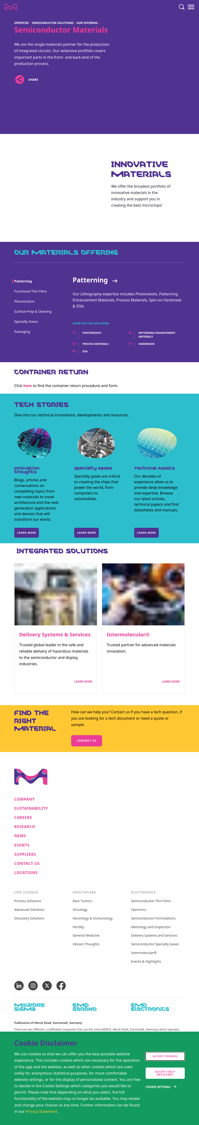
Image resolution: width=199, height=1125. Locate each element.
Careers (23, 817)
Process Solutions (27, 901)
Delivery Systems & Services (55, 634)
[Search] (181, 7)
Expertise (21, 23)
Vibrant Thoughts (86, 944)
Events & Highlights (146, 962)
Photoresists (91, 332)
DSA (85, 351)
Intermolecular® (128, 634)
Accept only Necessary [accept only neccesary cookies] (165, 1073)
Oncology (80, 910)
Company (24, 799)
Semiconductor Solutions (53, 23)
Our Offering (87, 23)
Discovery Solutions (29, 918)
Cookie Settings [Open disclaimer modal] (158, 1087)
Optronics (138, 910)
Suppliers (25, 854)
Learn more (26, 532)
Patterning (90, 280)
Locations (26, 872)
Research (24, 827)
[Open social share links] (19, 79)
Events (21, 845)
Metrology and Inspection (151, 927)
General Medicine (86, 936)
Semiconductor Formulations (153, 918)
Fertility (78, 927)
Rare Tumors (82, 901)
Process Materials (95, 344)
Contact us (86, 741)
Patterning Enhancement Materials (157, 334)
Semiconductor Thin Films (151, 901)
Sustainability (31, 808)
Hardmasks (147, 344)
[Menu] (191, 7)
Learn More (83, 682)
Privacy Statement (42, 1111)
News (20, 836)
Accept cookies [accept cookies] (165, 1056)
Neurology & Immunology (93, 918)
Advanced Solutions (29, 910)
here (27, 385)
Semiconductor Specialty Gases (155, 944)
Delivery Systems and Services (154, 936)
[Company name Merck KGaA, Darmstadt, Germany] (11, 7)
